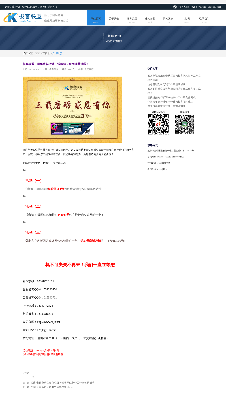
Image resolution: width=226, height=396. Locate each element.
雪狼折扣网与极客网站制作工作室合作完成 (172, 97)
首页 (37, 53)
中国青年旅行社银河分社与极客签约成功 (170, 101)
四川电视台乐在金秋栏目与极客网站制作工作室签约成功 (63, 382)
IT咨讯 (46, 53)
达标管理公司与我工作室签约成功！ (168, 84)
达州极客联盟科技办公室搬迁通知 (167, 106)
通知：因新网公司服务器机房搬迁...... (52, 387)
